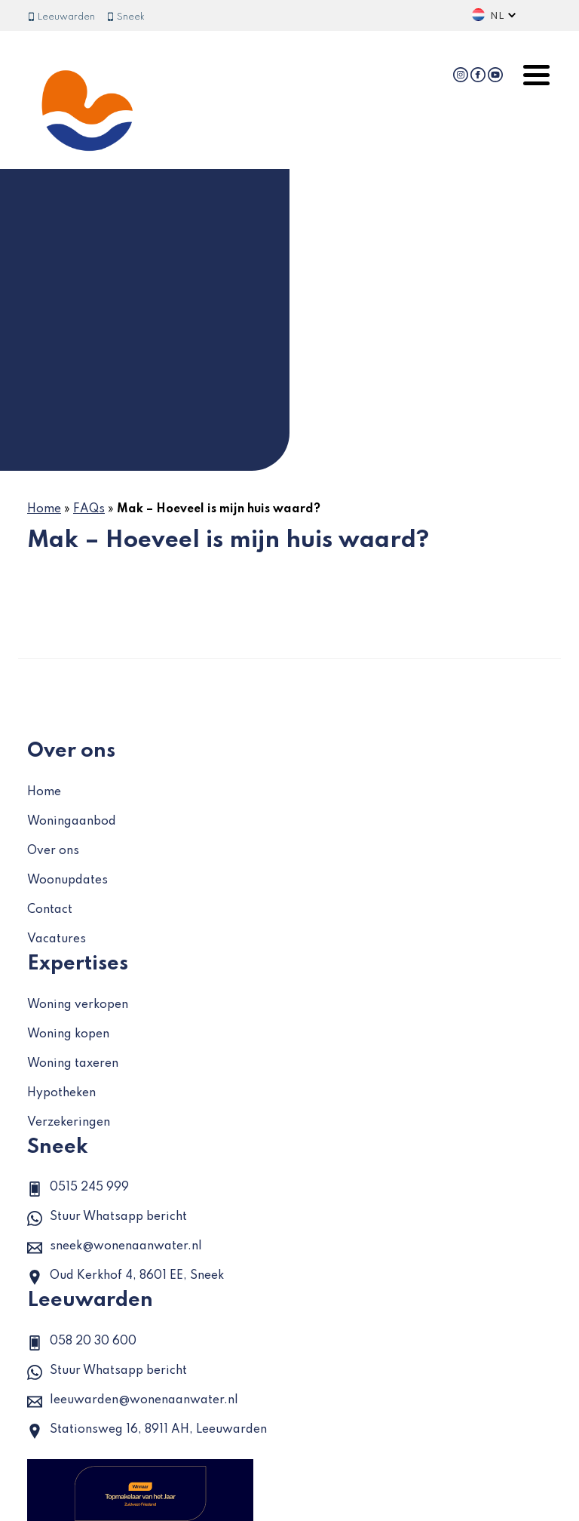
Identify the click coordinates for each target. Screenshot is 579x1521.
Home (44, 509)
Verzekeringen (68, 1123)
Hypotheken (61, 1093)
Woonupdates (67, 880)
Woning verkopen (77, 1005)
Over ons (53, 851)
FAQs (89, 509)
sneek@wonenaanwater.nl (114, 1247)
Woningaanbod (71, 822)
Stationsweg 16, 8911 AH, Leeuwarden (147, 1431)
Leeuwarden (61, 17)
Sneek (125, 17)
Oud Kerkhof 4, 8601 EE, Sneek (125, 1277)
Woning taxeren (72, 1064)
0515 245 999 (78, 1189)
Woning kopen (68, 1034)
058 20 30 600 (81, 1342)
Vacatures (56, 939)
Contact (49, 910)
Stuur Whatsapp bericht (107, 1218)
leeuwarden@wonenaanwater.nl (132, 1401)
